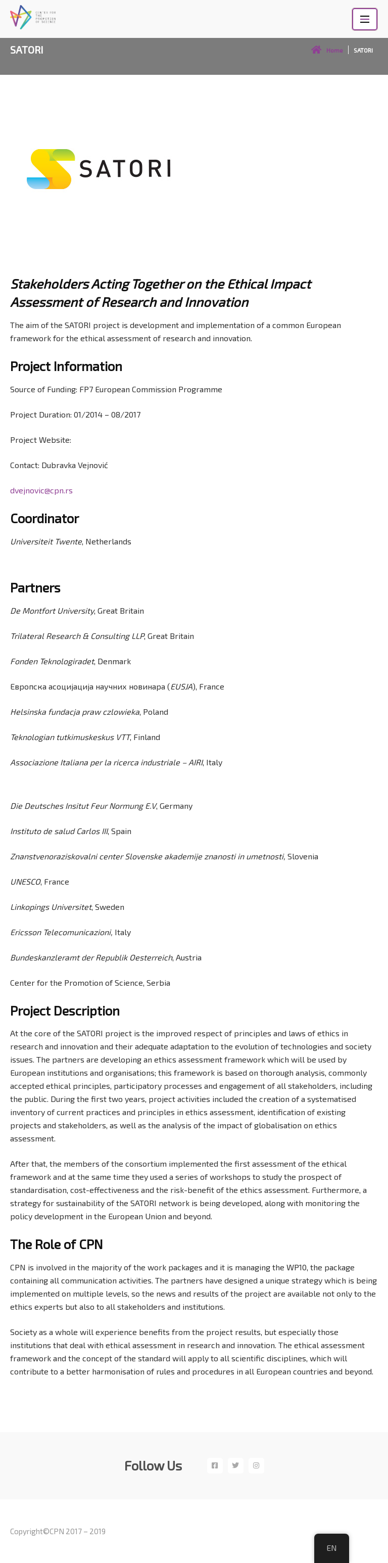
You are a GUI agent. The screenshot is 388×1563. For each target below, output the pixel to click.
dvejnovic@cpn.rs (41, 490)
